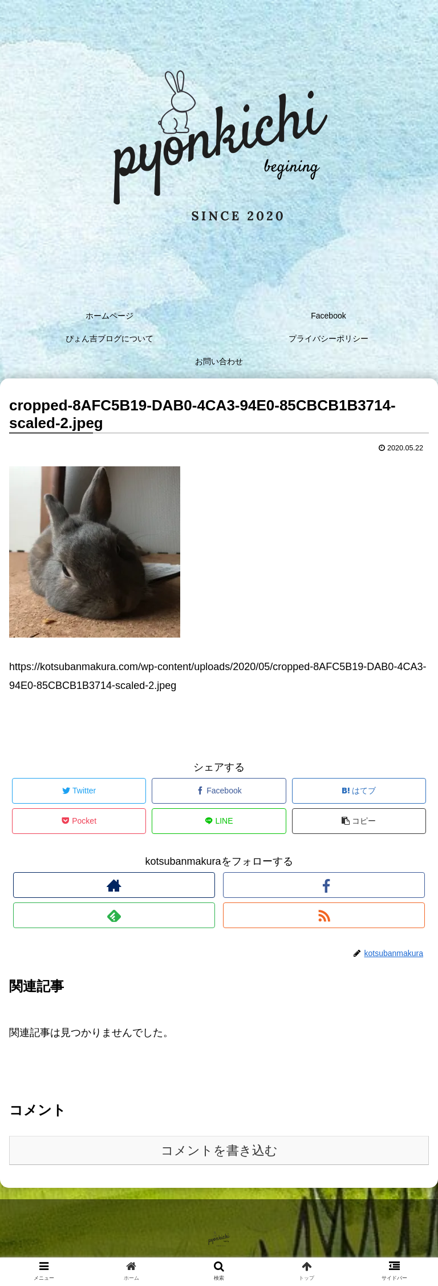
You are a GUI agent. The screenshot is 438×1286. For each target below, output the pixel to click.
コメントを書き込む (219, 1150)
